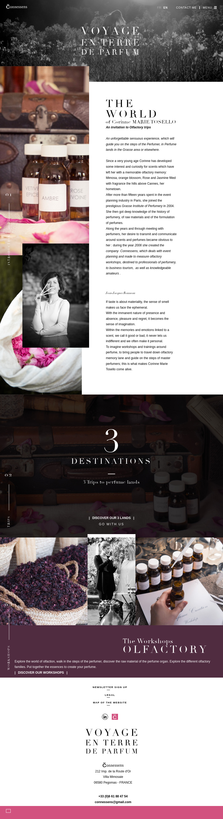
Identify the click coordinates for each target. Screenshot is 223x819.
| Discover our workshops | (41, 672)
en (165, 7)
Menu (210, 7)
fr (159, 7)
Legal (110, 695)
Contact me (186, 7)
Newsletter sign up (110, 687)
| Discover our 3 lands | (111, 518)
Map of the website (110, 702)
